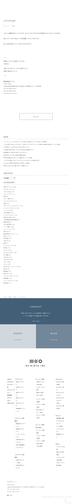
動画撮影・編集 (60, 422)
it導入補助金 (7, 212)
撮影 (5, 242)
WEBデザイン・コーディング (10, 264)
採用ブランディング (8, 187)
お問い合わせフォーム (11, 71)
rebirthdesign (8, 192)
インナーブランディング (9, 278)
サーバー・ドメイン (8, 228)
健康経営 (6, 269)
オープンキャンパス (8, 244)
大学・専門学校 (7, 224)
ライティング (6, 249)
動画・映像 (6, 221)
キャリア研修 (59, 430)
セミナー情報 (7, 199)
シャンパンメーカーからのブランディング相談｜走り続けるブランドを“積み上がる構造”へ (26, 142)
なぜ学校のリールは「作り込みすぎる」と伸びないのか (17, 147)
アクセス (9, 401)
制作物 (5, 246)
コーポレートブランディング (10, 208)
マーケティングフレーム (9, 215)
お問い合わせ (10, 407)
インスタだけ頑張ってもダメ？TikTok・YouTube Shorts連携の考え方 (22, 161)
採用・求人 (6, 271)
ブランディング (7, 190)
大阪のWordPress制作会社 (60, 409)
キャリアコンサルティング (10, 273)
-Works (57, 447)
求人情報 (6, 253)
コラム (5, 262)
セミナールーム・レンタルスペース (12, 205)
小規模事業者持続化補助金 (11, 219)
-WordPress (59, 383)
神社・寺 (6, 230)
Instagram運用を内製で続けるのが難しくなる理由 (17, 163)
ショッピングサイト (8, 194)
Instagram (7, 258)
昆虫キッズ (6, 235)
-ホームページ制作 (39, 383)
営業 (5, 203)
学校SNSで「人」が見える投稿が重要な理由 (15, 155)
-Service (58, 419)
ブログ (13, 26)
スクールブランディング (9, 201)
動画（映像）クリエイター (9, 233)
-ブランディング (18, 383)
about (9, 383)
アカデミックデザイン (9, 251)
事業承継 (6, 276)
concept (10, 385)
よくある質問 (39, 450)
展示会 (5, 267)
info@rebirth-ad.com (10, 93)
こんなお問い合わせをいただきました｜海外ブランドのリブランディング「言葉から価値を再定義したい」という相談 (32, 145)
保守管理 (6, 237)
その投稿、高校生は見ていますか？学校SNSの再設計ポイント (19, 150)
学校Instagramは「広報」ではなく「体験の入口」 (16, 166)
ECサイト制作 (39, 399)
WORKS (6, 64)
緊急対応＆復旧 (8, 217)
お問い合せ (6, 255)
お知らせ (6, 239)
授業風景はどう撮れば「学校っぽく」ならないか (15, 153)
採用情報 (9, 399)
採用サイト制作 (40, 396)
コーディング (7, 210)
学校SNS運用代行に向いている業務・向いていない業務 (18, 158)
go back (41, 117)
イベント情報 (7, 226)
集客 (5, 196)
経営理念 (6, 280)
